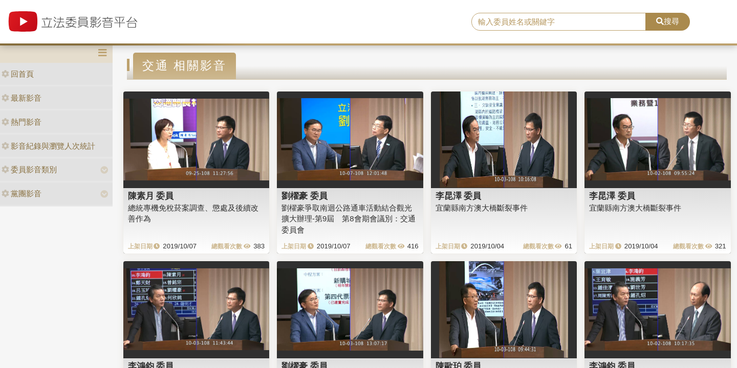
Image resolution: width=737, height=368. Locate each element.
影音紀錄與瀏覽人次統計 (48, 146)
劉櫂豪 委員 (304, 195)
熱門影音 (21, 122)
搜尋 (667, 21)
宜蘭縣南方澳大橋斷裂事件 (482, 207)
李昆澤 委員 (459, 195)
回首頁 (18, 74)
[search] (558, 22)
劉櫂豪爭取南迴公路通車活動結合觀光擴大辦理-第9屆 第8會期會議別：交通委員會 (348, 218)
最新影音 (21, 98)
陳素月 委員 (151, 195)
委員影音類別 (29, 169)
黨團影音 (21, 193)
